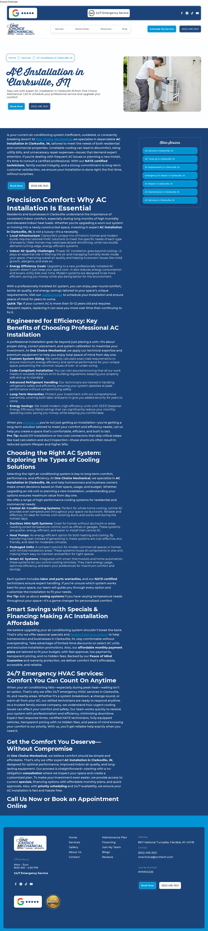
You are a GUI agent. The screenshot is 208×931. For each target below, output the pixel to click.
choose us (30, 422)
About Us (75, 852)
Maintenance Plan (114, 837)
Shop (124, 29)
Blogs (106, 852)
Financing (109, 842)
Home (12, 57)
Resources (106, 29)
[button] (60, 29)
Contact (74, 857)
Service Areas (82, 29)
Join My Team (111, 847)
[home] (21, 29)
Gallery (73, 847)
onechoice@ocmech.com (155, 857)
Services (59, 29)
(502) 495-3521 (147, 852)
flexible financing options (88, 634)
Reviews (107, 857)
